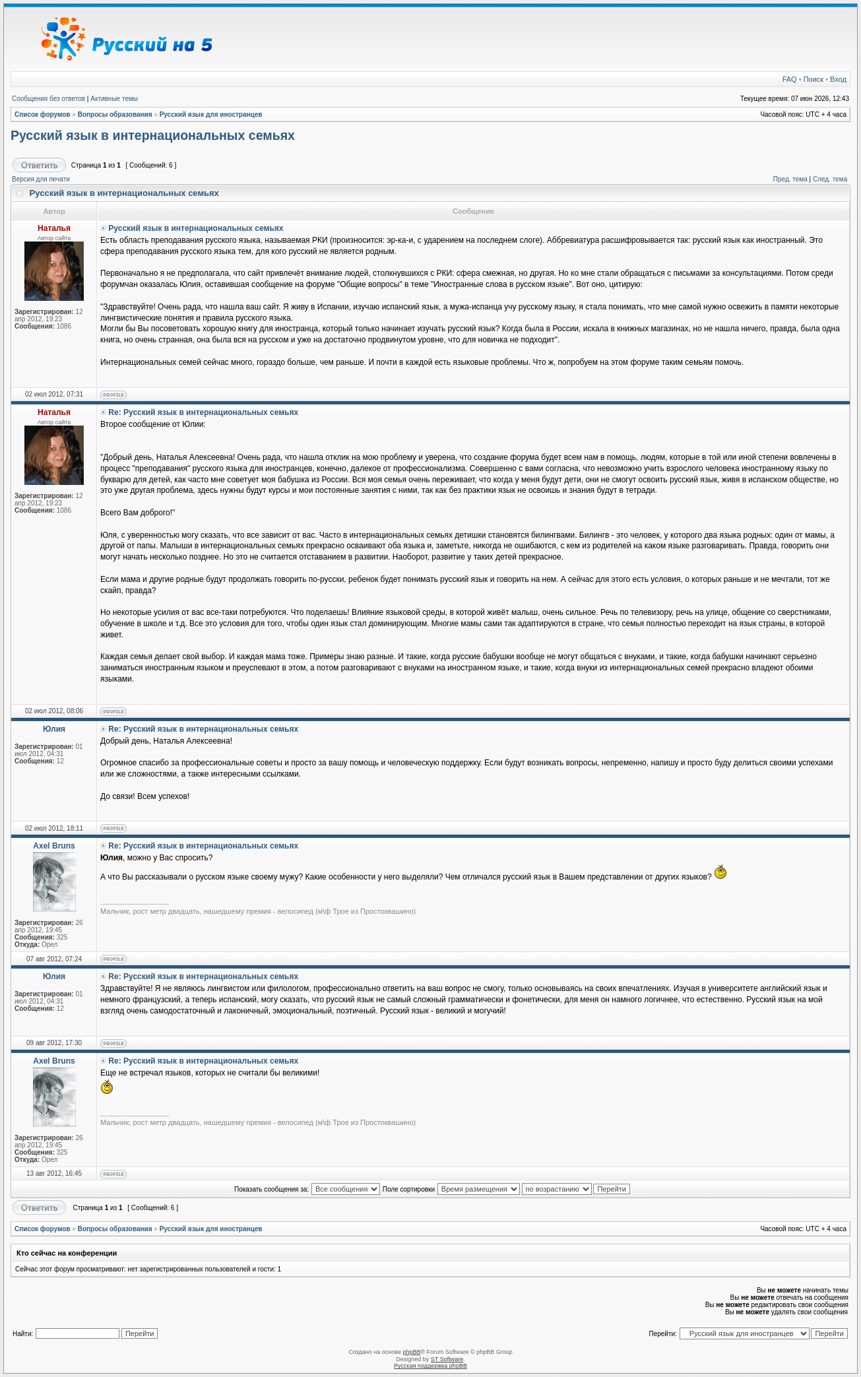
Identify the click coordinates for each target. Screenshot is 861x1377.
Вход (838, 79)
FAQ (789, 79)
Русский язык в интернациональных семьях (153, 135)
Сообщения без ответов (48, 98)
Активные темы (114, 98)
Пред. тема (790, 179)
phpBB (411, 1352)
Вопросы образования (115, 114)
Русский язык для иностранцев (211, 114)
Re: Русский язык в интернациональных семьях (203, 412)
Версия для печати (41, 179)
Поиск (813, 79)
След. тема (830, 179)
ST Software (447, 1359)
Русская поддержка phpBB (430, 1365)
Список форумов (43, 114)
